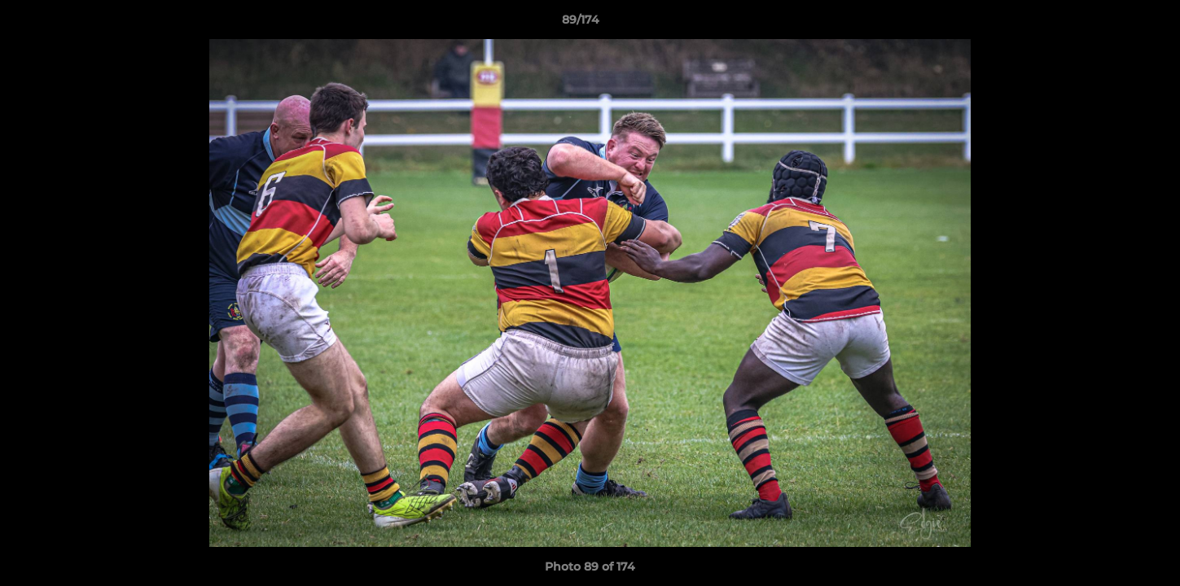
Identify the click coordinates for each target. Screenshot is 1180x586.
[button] (1111, 23)
